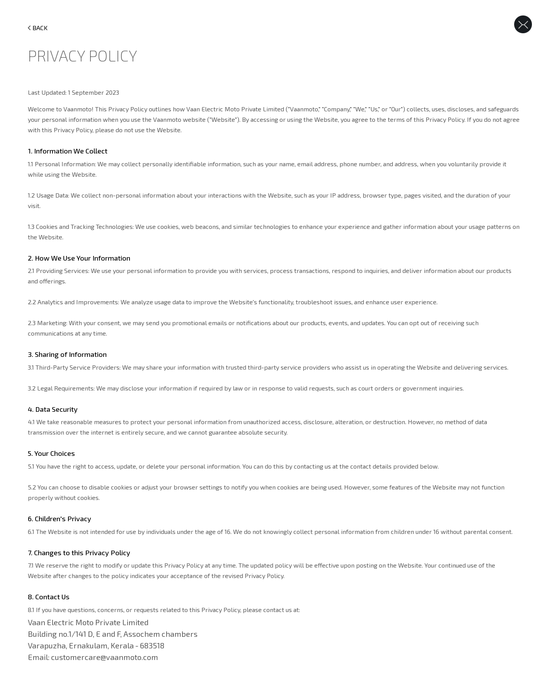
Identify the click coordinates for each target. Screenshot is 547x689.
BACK (38, 27)
